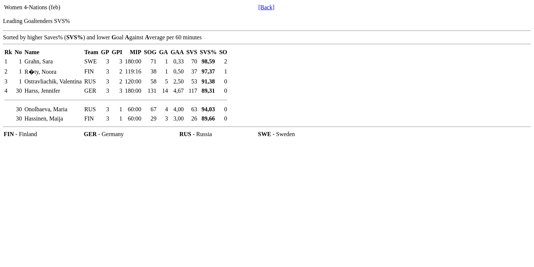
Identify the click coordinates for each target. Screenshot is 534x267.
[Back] (266, 7)
